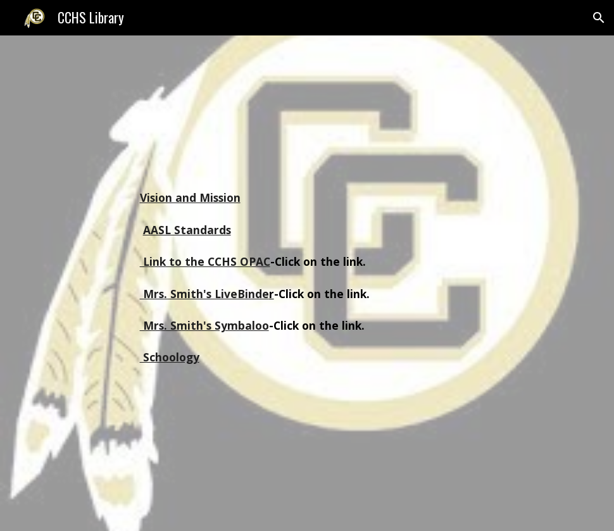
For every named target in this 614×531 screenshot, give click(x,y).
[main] (307, 283)
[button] (599, 18)
